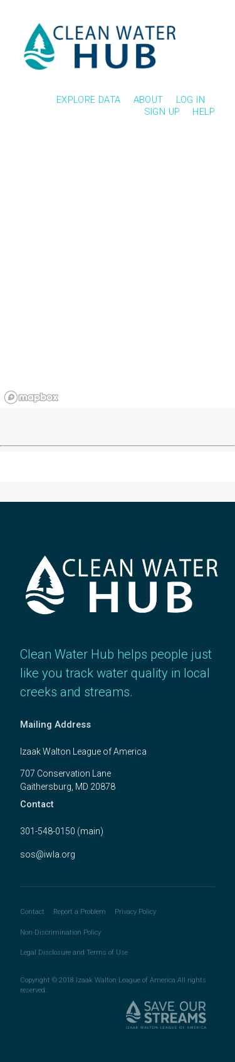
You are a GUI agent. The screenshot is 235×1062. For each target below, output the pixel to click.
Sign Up (162, 111)
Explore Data (88, 99)
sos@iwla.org (47, 854)
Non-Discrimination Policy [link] (60, 932)
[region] (117, 272)
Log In (190, 99)
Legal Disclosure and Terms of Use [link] (74, 952)
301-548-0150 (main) (61, 831)
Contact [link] (32, 912)
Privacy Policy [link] (135, 912)
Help (203, 111)
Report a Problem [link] (79, 912)
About (148, 99)
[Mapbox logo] (31, 397)
